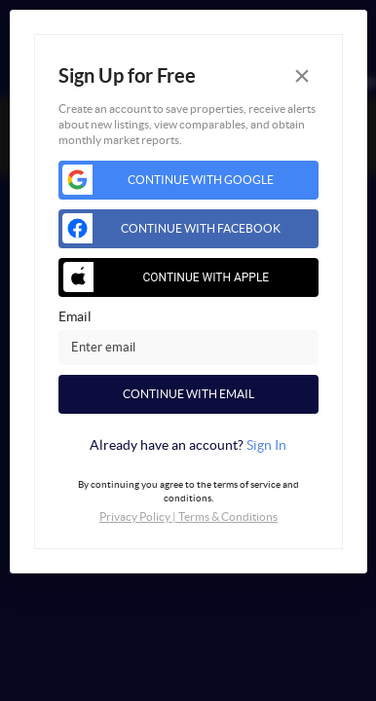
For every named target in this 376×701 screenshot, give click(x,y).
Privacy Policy (134, 516)
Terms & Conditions (228, 516)
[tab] (188, 445)
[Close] (302, 76)
